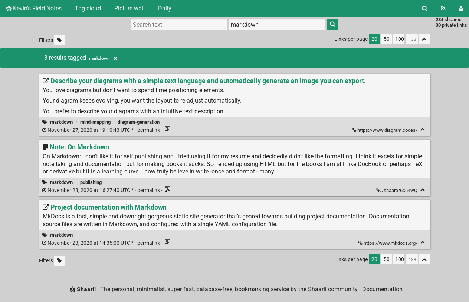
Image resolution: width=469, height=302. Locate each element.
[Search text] (179, 24)
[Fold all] (424, 39)
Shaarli (86, 289)
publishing (91, 182)
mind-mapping (95, 122)
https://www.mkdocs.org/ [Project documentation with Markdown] (388, 243)
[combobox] (277, 24)
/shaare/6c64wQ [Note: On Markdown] (397, 190)
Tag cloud (88, 8)
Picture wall (129, 8)
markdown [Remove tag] (103, 58)
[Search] (424, 8)
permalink (101, 130)
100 (399, 39)
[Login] (461, 8)
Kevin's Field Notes (34, 8)
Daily (164, 8)
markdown (61, 122)
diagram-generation (139, 122)
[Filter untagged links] (59, 40)
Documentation (382, 289)
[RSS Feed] (443, 8)
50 (387, 39)
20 (374, 39)
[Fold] (423, 129)
